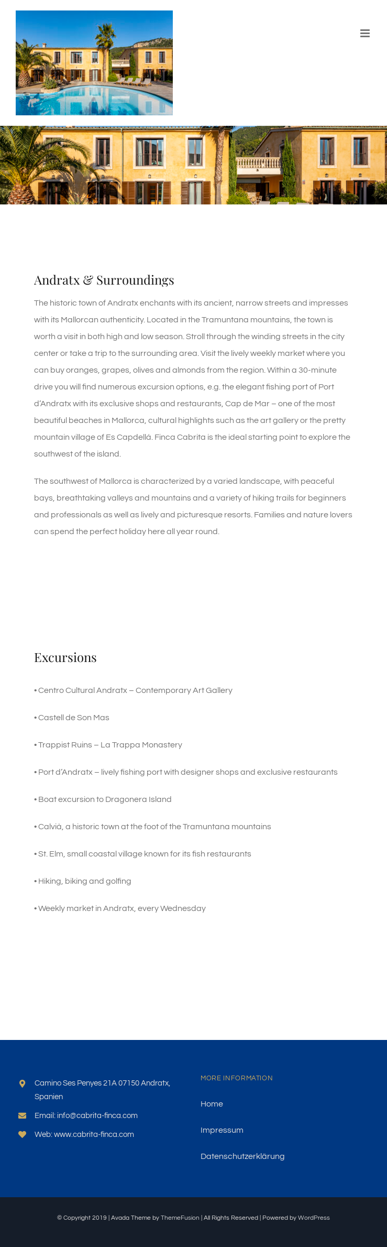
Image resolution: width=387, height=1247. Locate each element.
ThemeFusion (180, 1218)
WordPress (314, 1218)
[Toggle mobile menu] (365, 33)
